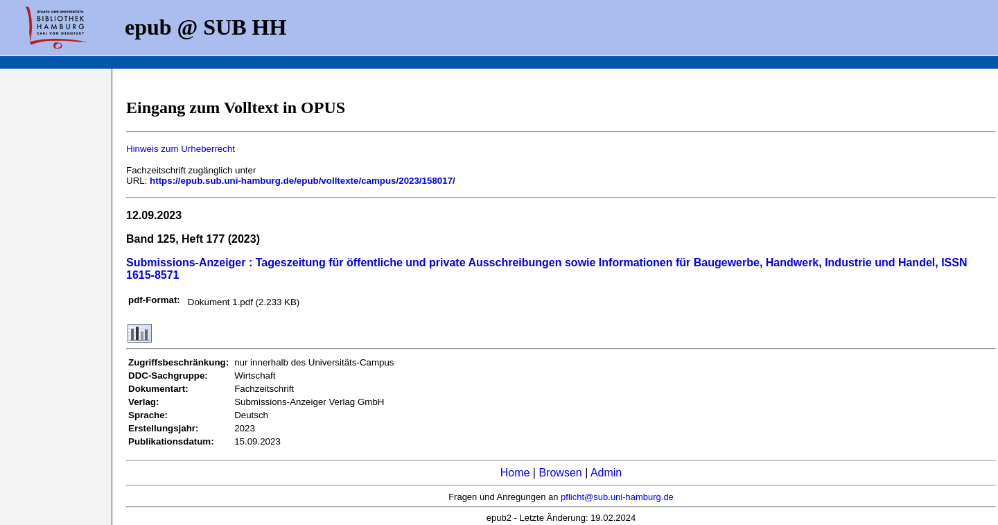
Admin (606, 473)
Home (515, 473)
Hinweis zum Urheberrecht (180, 149)
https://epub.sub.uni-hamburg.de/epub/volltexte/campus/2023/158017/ (302, 180)
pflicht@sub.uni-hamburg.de (617, 497)
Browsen (560, 473)
